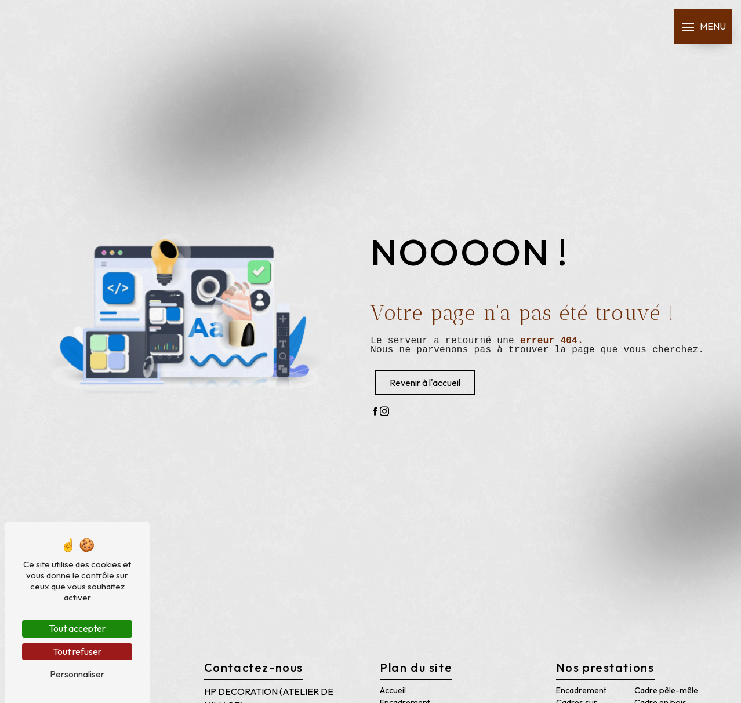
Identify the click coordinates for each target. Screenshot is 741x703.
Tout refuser (77, 651)
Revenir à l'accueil (425, 382)
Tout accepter (77, 628)
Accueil (393, 690)
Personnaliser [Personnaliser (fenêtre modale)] (77, 674)
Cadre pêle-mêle (666, 690)
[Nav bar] (703, 26)
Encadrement (581, 690)
